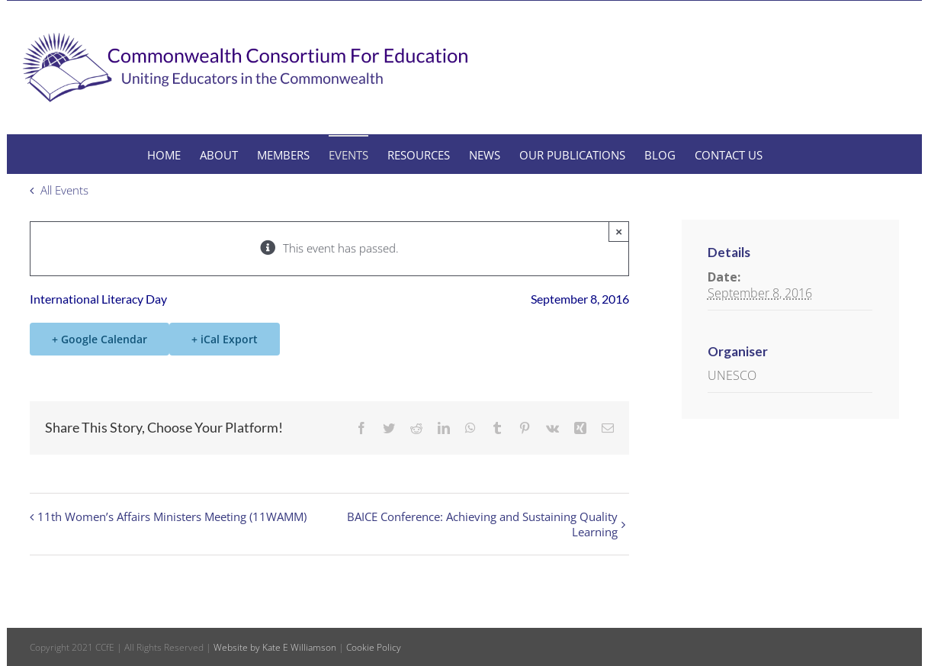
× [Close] (618, 231)
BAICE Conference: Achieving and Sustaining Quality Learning (482, 524)
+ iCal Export (224, 339)
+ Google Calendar (99, 339)
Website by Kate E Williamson (275, 647)
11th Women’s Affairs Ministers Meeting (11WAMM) (172, 516)
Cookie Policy (373, 647)
